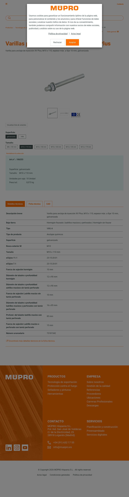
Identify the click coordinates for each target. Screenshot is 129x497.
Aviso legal (76, 33)
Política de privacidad (58, 33)
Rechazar (57, 42)
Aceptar (72, 42)
